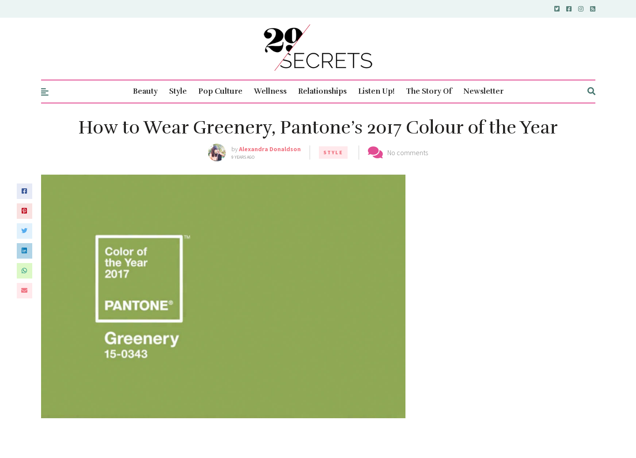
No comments (407, 152)
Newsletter (483, 91)
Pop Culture (220, 91)
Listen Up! (376, 91)
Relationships (322, 91)
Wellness (270, 91)
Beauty (145, 91)
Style (178, 91)
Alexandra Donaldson (270, 149)
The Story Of (429, 91)
